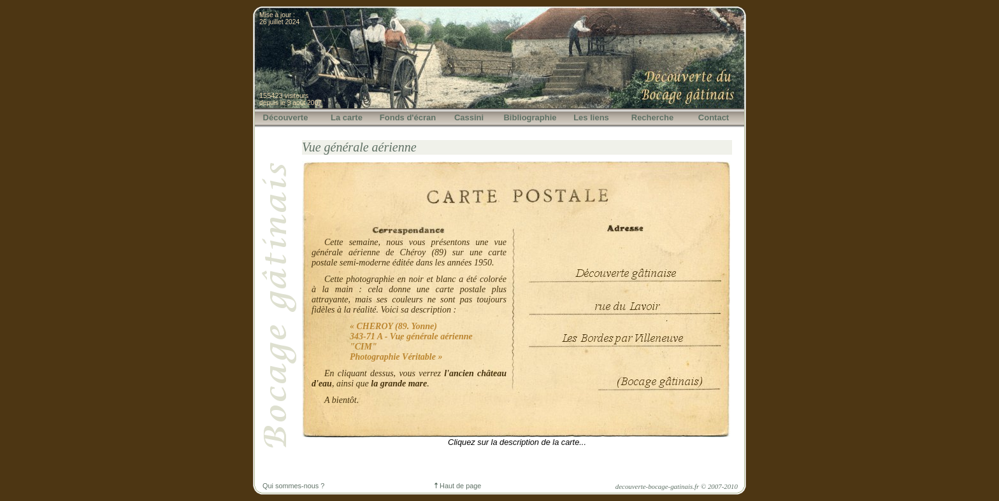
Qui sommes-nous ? (293, 486)
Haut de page (458, 486)
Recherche (652, 117)
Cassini (469, 117)
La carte (347, 117)
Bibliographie (529, 117)
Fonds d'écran (408, 117)
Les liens (591, 117)
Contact (713, 117)
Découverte (285, 117)
